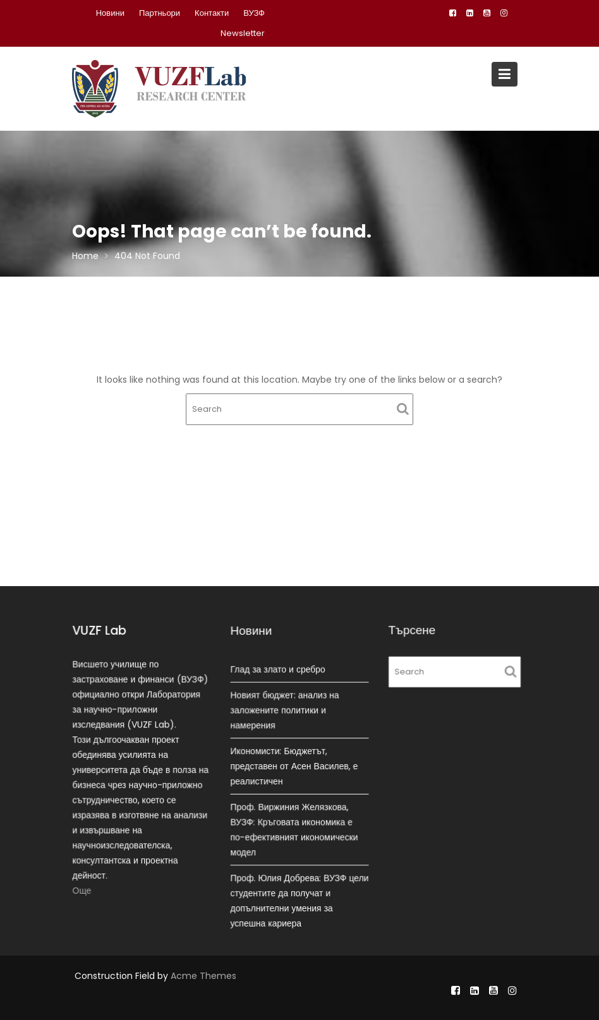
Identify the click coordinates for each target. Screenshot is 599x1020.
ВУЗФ (254, 13)
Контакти (212, 13)
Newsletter (243, 33)
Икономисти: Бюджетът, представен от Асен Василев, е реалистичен (294, 766)
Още (82, 889)
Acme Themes (203, 975)
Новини (110, 13)
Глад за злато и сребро (278, 670)
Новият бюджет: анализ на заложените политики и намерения (285, 711)
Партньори (159, 13)
